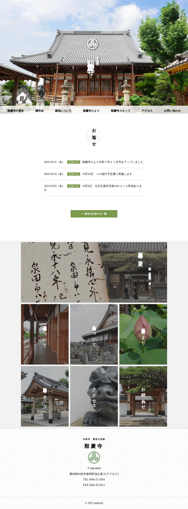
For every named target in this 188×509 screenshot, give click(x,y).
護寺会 (39, 110)
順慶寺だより (91, 110)
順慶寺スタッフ (120, 110)
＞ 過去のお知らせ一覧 (94, 213)
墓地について (63, 110)
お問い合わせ (172, 110)
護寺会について (45, 334)
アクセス (147, 110)
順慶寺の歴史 (15, 110)
